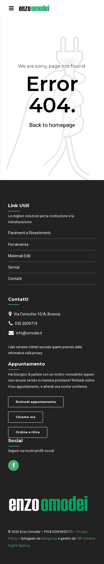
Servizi (14, 267)
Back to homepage (52, 125)
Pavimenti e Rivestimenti (29, 233)
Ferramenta (18, 244)
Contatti (15, 278)
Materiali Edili (19, 256)
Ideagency (49, 538)
